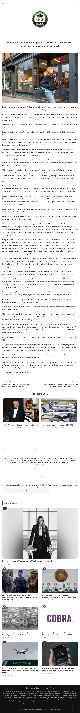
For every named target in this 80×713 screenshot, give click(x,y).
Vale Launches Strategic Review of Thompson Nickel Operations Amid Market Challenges (18, 634)
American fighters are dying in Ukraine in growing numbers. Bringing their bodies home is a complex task (19, 597)
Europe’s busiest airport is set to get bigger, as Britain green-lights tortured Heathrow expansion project (20, 670)
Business (40, 39)
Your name (40, 467)
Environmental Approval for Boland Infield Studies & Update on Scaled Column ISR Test (58, 634)
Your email (40, 479)
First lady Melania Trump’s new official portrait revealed (27, 561)
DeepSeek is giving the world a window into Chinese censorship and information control (58, 669)
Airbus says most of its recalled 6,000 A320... (58, 425)
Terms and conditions (33, 688)
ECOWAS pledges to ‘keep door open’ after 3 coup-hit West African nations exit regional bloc (59, 596)
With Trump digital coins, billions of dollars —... (21, 425)
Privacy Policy (49, 688)
